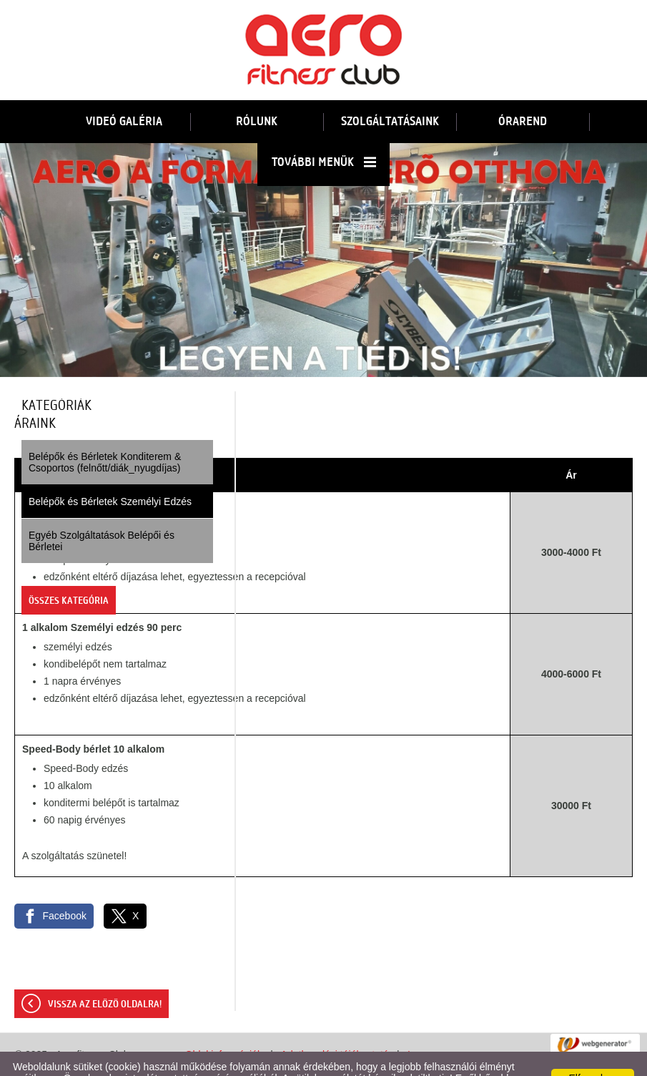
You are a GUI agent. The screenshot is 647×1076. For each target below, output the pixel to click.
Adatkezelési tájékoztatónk (187, 1061)
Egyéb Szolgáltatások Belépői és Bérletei (101, 512)
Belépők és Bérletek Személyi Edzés (110, 473)
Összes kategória (69, 572)
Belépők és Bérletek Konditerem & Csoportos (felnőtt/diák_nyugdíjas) (105, 433)
